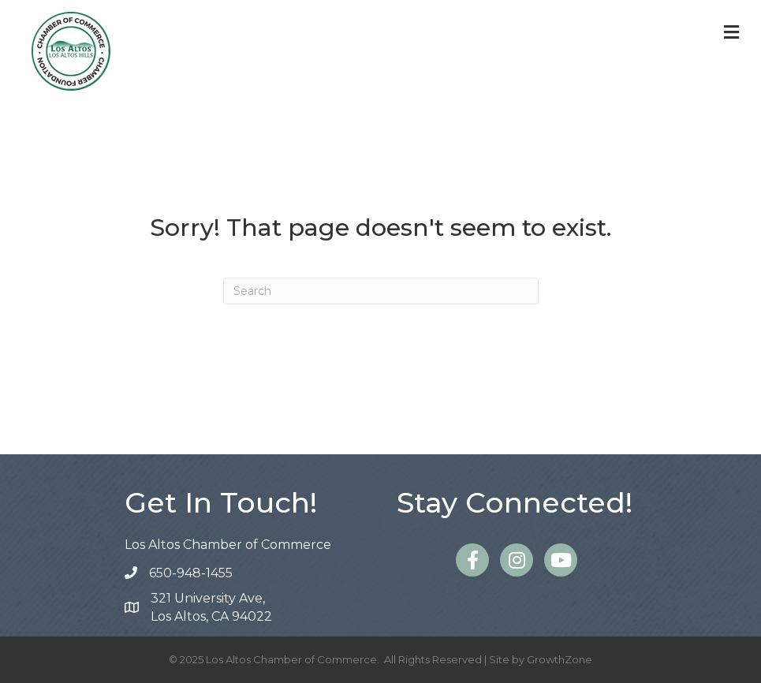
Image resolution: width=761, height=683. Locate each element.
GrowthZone (559, 659)
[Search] (381, 291)
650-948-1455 (191, 572)
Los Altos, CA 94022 (211, 606)
